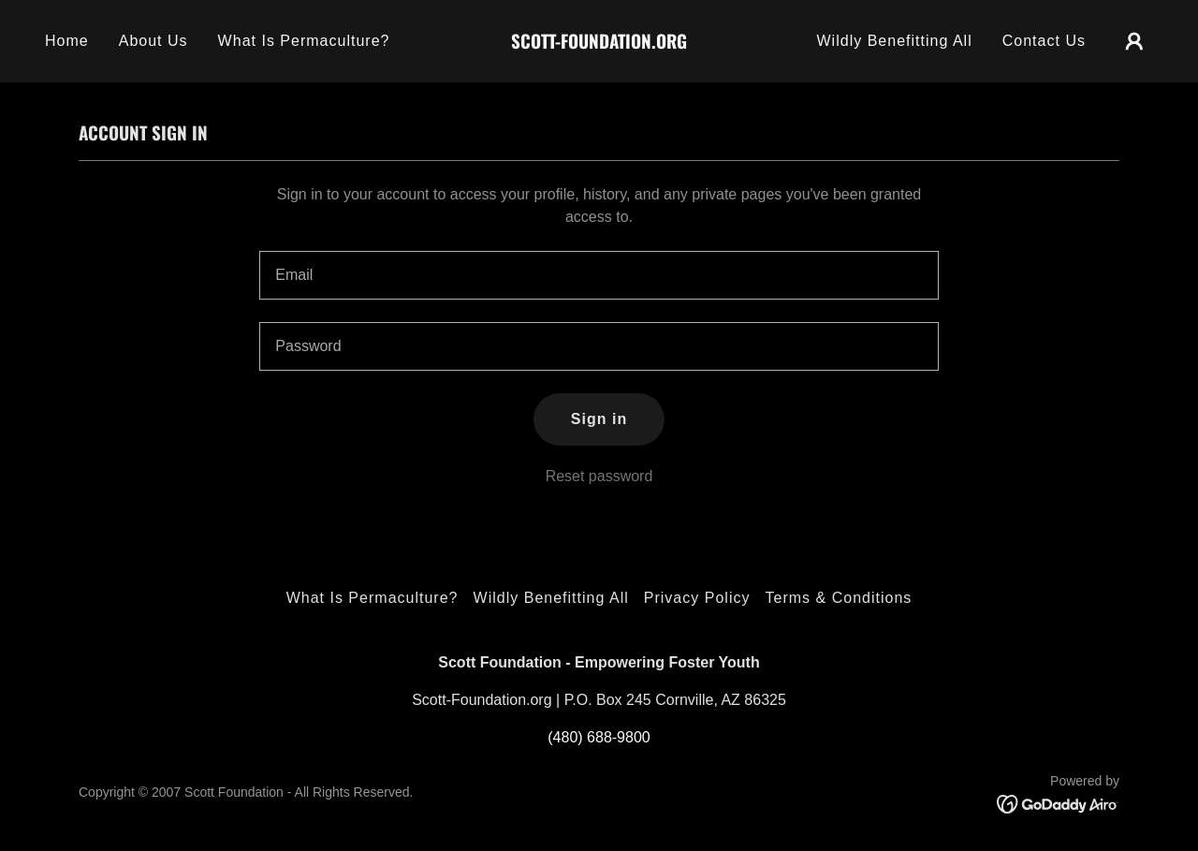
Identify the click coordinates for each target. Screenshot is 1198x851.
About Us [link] (153, 41)
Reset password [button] (599, 476)
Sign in (599, 419)
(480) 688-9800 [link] (599, 737)
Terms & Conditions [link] (838, 598)
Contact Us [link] (1044, 41)
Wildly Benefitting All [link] (894, 41)
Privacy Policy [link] (697, 598)
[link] (599, 43)
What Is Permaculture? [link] (304, 41)
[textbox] (598, 275)
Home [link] (67, 41)
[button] (1134, 41)
